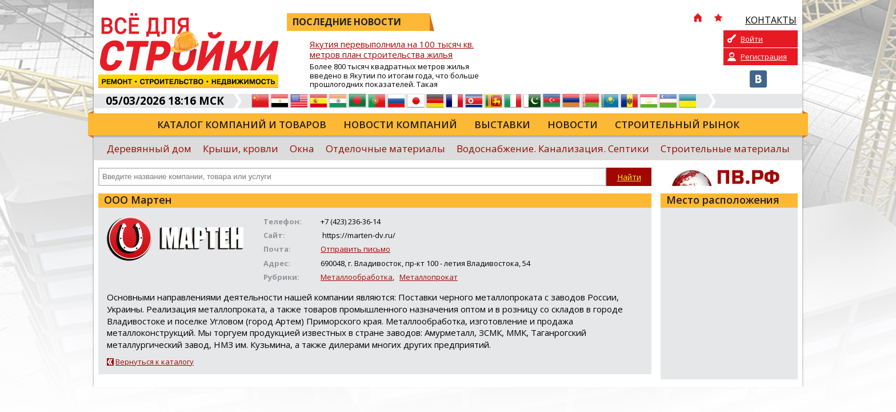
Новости (572, 124)
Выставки (502, 124)
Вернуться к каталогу (154, 361)
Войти (752, 39)
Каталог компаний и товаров (241, 124)
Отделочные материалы (385, 148)
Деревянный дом (149, 148)
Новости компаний (400, 124)
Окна (302, 148)
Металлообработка (357, 277)
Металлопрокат (428, 277)
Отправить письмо (355, 249)
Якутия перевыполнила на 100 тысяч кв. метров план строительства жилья (392, 49)
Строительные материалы (725, 148)
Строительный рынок (677, 124)
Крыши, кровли (240, 148)
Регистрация (764, 57)
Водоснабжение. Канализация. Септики (553, 148)
